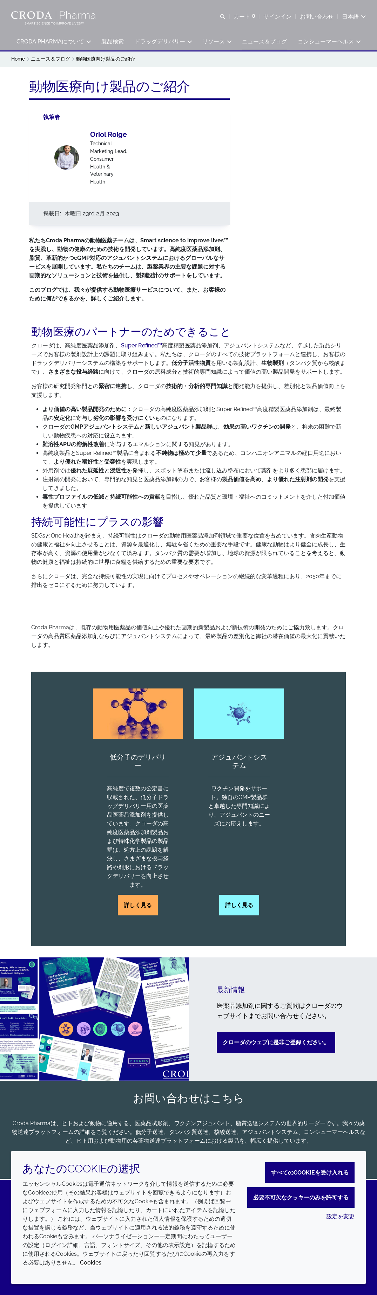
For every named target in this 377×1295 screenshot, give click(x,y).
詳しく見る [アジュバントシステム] (239, 906)
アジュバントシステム (239, 762)
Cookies (90, 1262)
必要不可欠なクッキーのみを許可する (301, 1197)
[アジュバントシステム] (239, 715)
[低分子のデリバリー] (138, 715)
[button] (54, 42)
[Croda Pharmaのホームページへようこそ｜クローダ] (54, 15)
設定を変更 (340, 1216)
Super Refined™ (141, 346)
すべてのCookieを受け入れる (310, 1172)
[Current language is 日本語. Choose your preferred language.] (354, 16)
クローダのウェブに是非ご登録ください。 (276, 1043)
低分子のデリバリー (138, 762)
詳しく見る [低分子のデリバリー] (138, 906)
